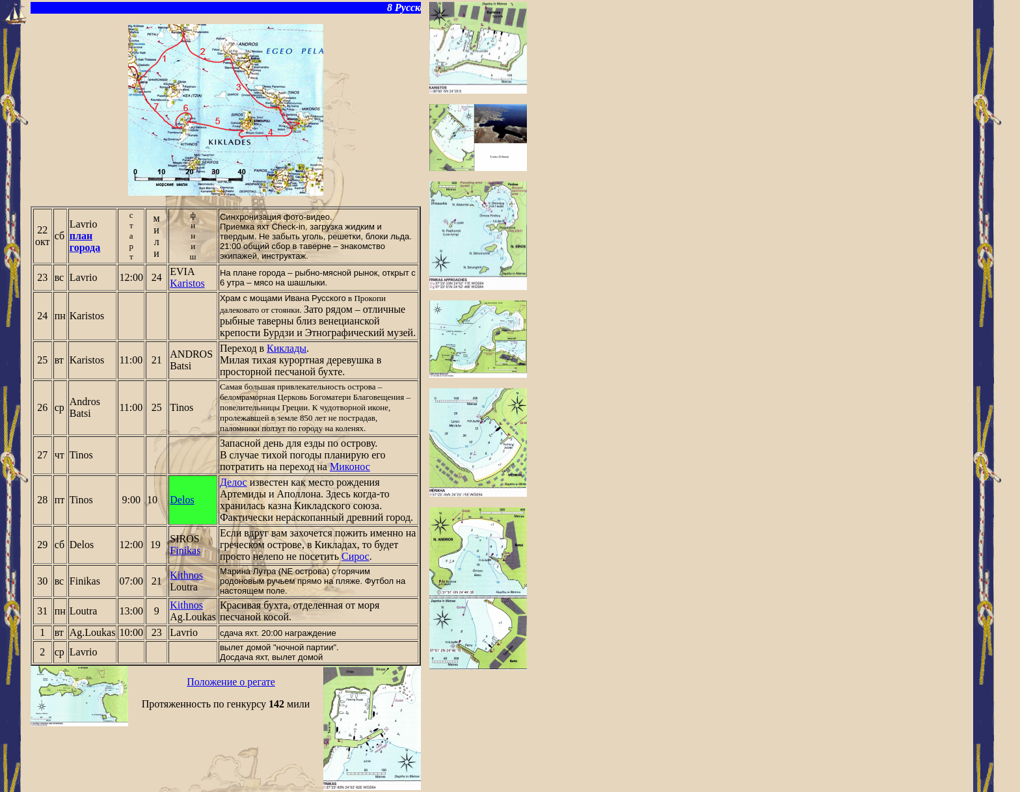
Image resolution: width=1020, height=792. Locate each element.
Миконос (350, 466)
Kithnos (186, 575)
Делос (233, 482)
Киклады (286, 348)
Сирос (355, 556)
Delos (182, 499)
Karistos (187, 283)
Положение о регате (231, 681)
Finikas (185, 550)
